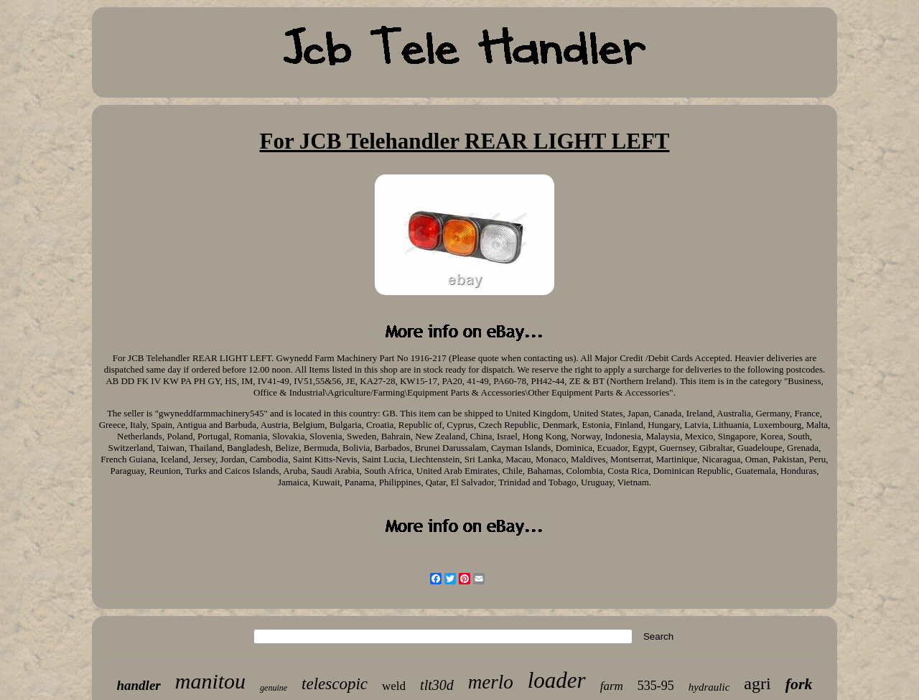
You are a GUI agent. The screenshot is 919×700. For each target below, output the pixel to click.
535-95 (656, 685)
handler (138, 685)
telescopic (335, 684)
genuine (273, 688)
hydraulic (709, 687)
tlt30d (437, 685)
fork (799, 684)
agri (757, 683)
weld (394, 686)
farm (611, 686)
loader (557, 680)
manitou (210, 681)
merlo (490, 682)
